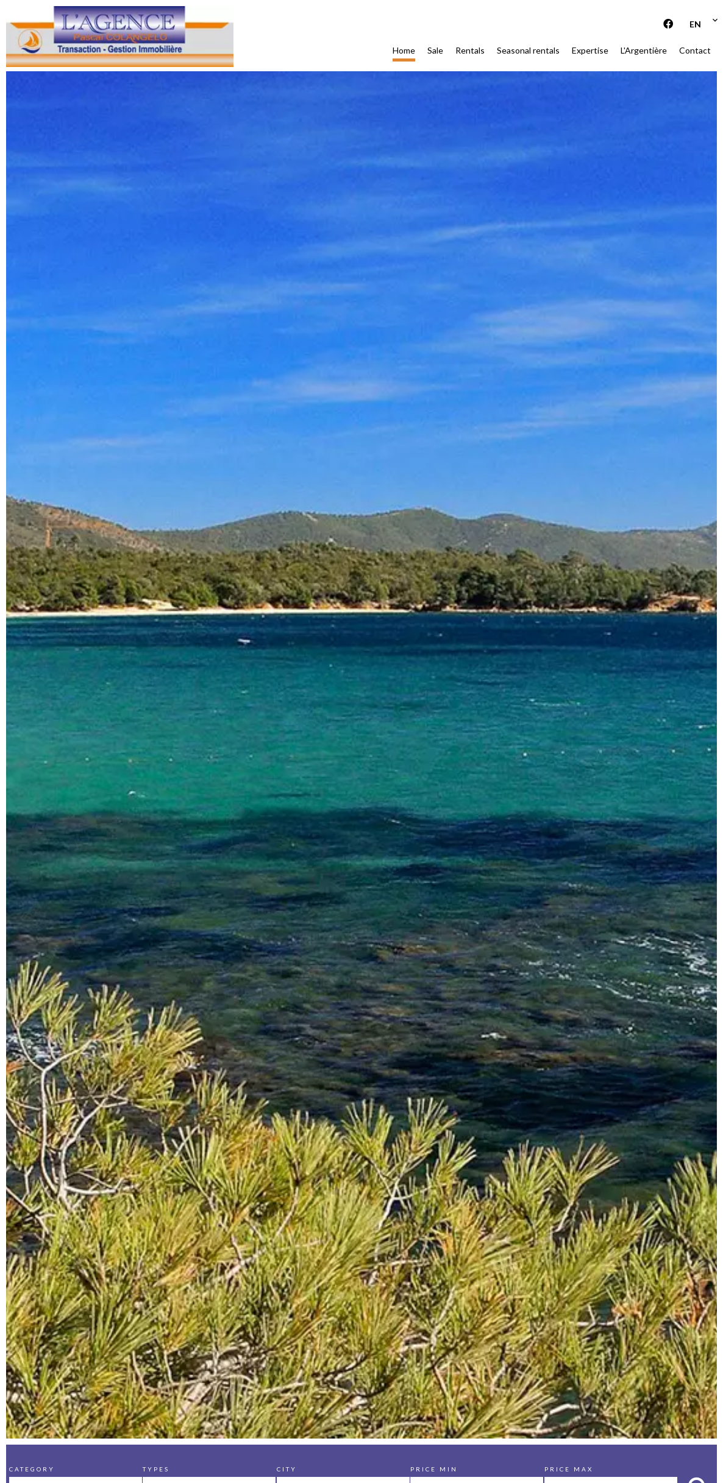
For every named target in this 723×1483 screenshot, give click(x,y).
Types (156, 1469)
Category (32, 1469)
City (287, 1469)
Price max (568, 1469)
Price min (434, 1469)
